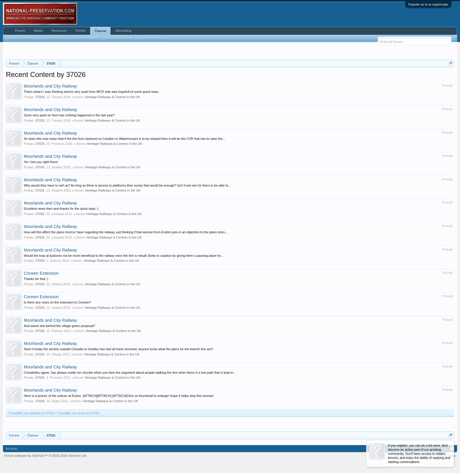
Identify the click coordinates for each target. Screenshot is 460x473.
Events (81, 30)
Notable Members (21, 38)
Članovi (100, 31)
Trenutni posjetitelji (86, 38)
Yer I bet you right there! (41, 162)
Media (38, 30)
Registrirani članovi (53, 38)
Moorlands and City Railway (50, 86)
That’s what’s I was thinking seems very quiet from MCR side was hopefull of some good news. (91, 91)
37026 (40, 97)
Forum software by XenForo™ (45, 455)
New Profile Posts (151, 38)
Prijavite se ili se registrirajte (428, 4)
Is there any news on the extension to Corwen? (57, 302)
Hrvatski (12, 448)
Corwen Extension (41, 273)
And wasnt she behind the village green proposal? (59, 326)
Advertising (123, 30)
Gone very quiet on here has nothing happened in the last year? (69, 115)
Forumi (20, 30)
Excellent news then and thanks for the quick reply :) (61, 208)
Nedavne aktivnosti (119, 38)
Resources (59, 30)
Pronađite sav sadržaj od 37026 (31, 413)
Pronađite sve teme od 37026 (78, 413)
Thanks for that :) (36, 279)
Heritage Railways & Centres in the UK (112, 97)
